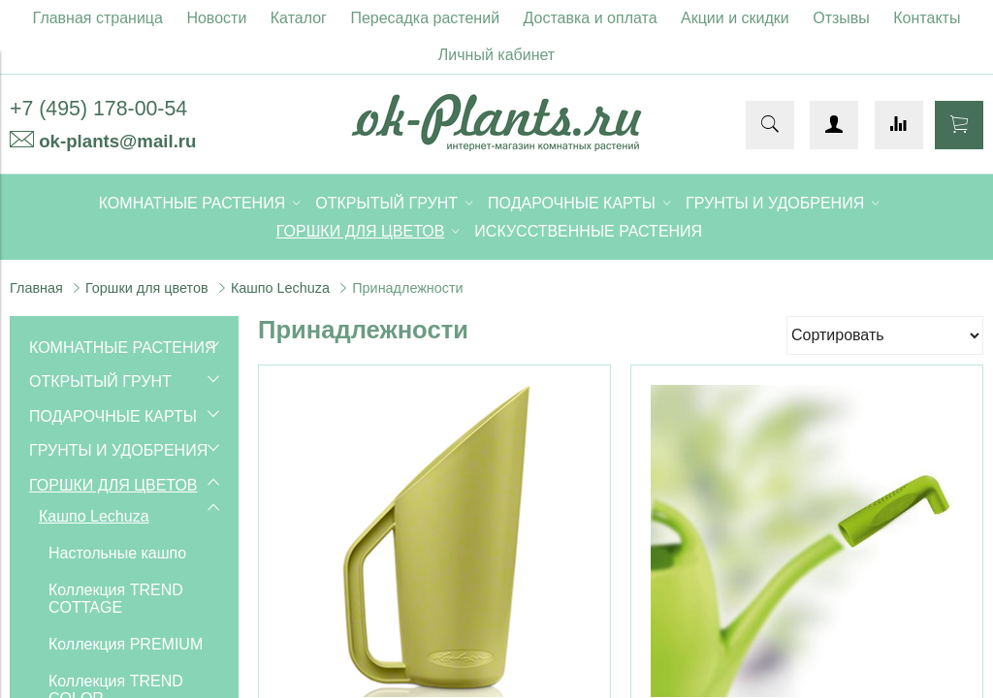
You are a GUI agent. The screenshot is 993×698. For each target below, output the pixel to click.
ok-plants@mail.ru (117, 141)
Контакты (926, 18)
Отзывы (841, 18)
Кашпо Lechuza (280, 288)
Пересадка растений (424, 18)
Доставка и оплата (590, 18)
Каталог (299, 18)
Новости (216, 18)
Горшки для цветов (146, 288)
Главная (36, 288)
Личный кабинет (496, 55)
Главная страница (98, 18)
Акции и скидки (735, 18)
